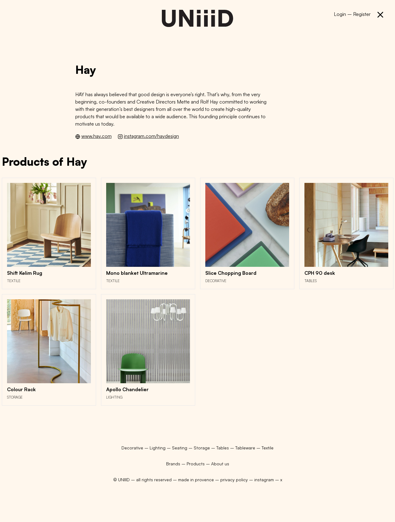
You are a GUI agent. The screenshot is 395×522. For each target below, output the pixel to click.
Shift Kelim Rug (24, 273)
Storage (15, 397)
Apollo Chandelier (127, 389)
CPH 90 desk (319, 273)
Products (196, 463)
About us (220, 463)
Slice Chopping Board (230, 273)
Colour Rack (21, 389)
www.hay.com (96, 136)
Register (362, 14)
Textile (13, 280)
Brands (173, 463)
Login (340, 14)
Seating (180, 447)
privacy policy (234, 479)
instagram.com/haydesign (151, 136)
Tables (310, 280)
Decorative (215, 280)
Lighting (114, 397)
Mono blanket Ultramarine (137, 273)
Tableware (245, 447)
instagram (264, 479)
